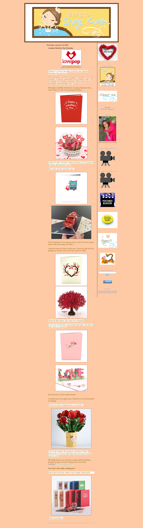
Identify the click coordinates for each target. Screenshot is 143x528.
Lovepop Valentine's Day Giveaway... (61, 48)
